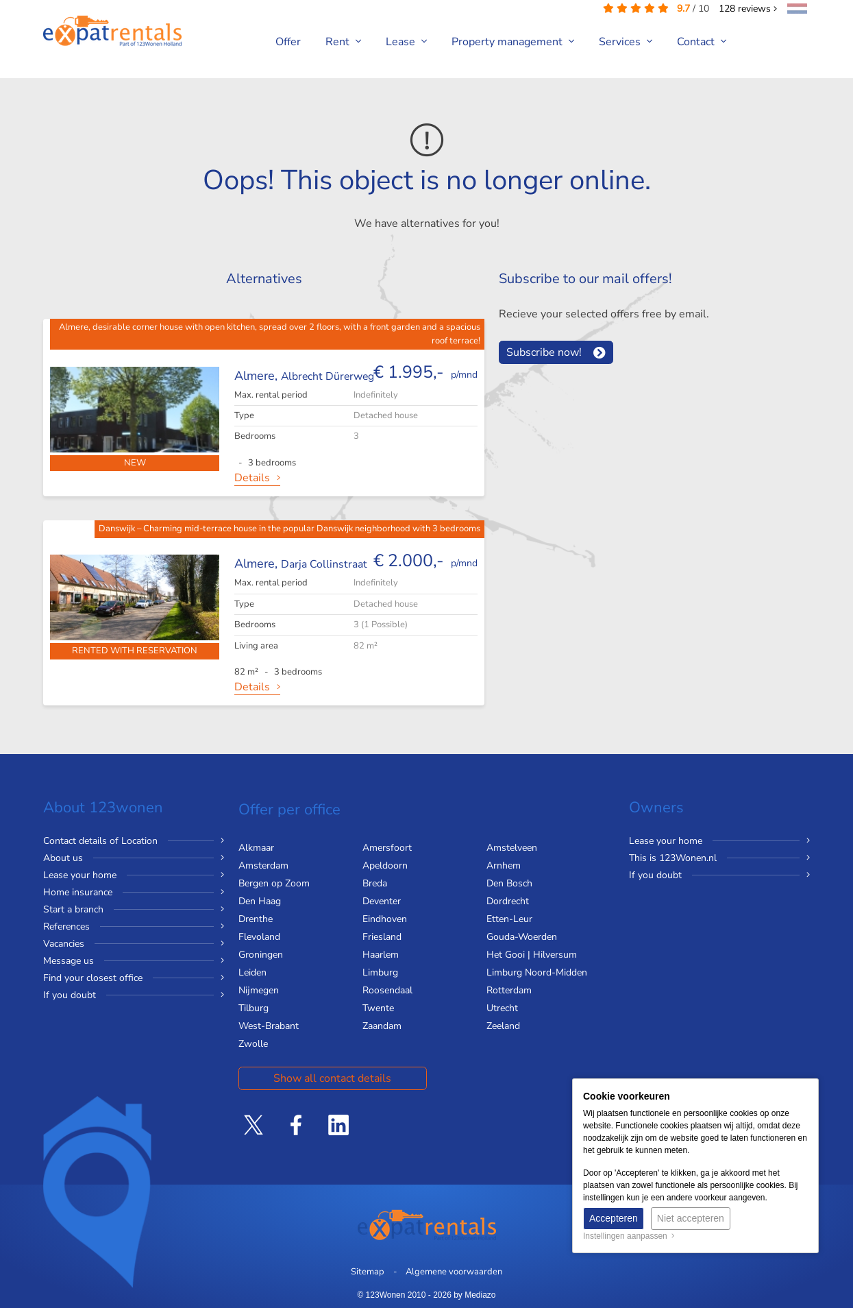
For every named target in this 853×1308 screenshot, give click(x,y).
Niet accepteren (690, 1218)
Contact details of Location (100, 840)
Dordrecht (507, 901)
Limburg (380, 972)
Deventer (381, 901)
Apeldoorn (385, 865)
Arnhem (503, 865)
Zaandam (381, 1025)
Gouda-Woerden (521, 936)
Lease (406, 41)
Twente (378, 1008)
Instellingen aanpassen (629, 1236)
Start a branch (73, 909)
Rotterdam (509, 990)
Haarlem (380, 954)
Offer (288, 41)
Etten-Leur (509, 918)
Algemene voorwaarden (454, 1271)
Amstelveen (511, 847)
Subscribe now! (544, 352)
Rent (343, 41)
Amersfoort (387, 847)
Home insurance (77, 892)
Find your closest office (93, 977)
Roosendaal (387, 990)
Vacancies (63, 943)
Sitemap (367, 1271)
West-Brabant (268, 1025)
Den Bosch (509, 883)
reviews (748, 8)
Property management (513, 41)
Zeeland (503, 1025)
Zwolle (253, 1043)
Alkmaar (256, 847)
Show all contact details (332, 1078)
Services (625, 41)
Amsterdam (263, 865)
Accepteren (613, 1218)
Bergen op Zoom (274, 883)
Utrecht (502, 1008)
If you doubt (69, 995)
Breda (374, 883)
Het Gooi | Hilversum (531, 954)
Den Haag (259, 901)
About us (63, 857)
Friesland (381, 936)
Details (252, 477)
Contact (701, 41)
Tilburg (253, 1008)
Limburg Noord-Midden (536, 972)
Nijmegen (258, 990)
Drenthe (255, 918)
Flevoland (259, 936)
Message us (68, 960)
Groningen (260, 954)
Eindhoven (384, 918)
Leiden (252, 972)
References (66, 926)
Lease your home (79, 875)
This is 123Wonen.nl (673, 857)
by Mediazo (474, 1295)
